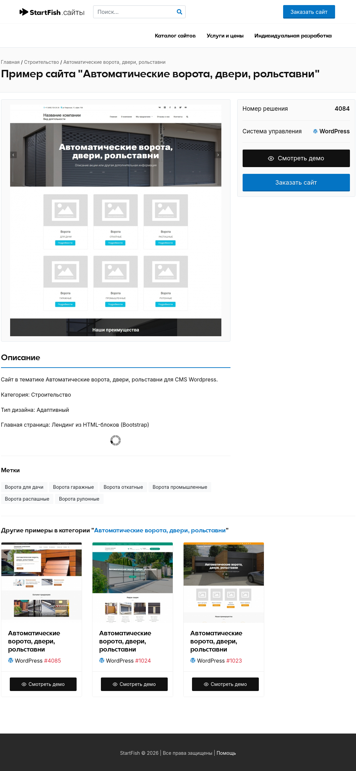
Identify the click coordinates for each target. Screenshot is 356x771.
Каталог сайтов (175, 35)
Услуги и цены (225, 35)
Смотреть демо (296, 158)
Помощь (226, 753)
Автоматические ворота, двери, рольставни (114, 62)
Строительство (41, 62)
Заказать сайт (309, 11)
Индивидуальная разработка (293, 35)
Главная (10, 62)
